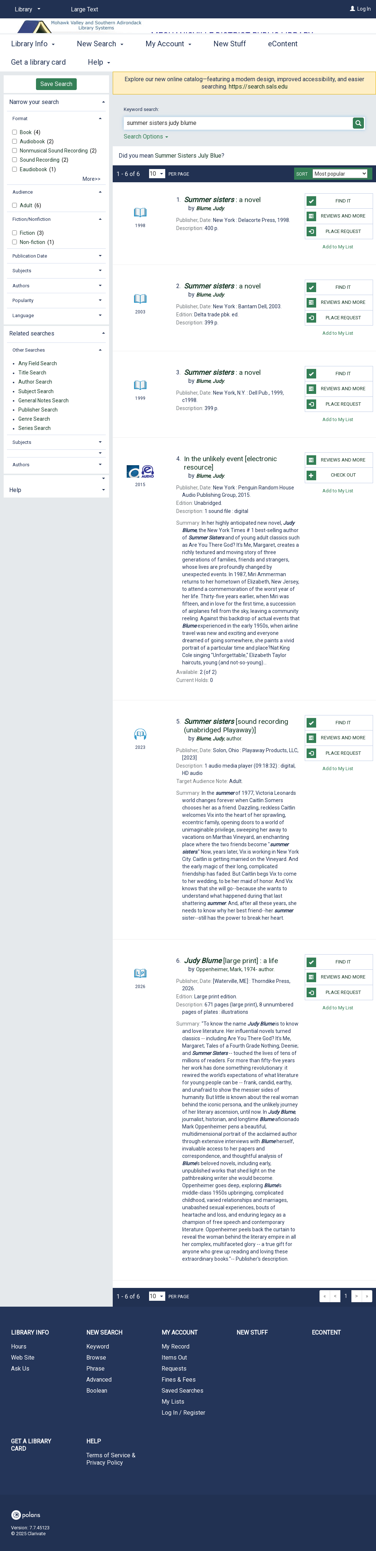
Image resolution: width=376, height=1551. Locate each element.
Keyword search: (142, 109)
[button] (56, 453)
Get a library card (31, 1445)
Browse (96, 1357)
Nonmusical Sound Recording (54, 151)
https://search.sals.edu (258, 86)
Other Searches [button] (28, 350)
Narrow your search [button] (34, 101)
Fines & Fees (179, 1379)
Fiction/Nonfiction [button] (31, 219)
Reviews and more (336, 216)
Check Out (331, 475)
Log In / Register (183, 1412)
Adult (26, 205)
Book (26, 132)
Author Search (35, 382)
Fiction (28, 233)
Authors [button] (20, 285)
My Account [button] (168, 61)
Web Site (23, 1357)
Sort (302, 174)
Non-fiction (33, 242)
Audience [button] (22, 192)
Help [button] (15, 490)
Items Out (174, 1357)
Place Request (334, 231)
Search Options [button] (146, 136)
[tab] (56, 101)
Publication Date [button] (29, 256)
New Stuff (229, 61)
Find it (329, 201)
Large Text (84, 9)
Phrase (95, 1368)
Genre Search (34, 419)
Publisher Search (38, 410)
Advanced (99, 1379)
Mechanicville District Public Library (232, 35)
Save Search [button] (56, 83)
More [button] (334, 62)
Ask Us (20, 1368)
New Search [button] (100, 61)
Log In (364, 9)
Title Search (32, 373)
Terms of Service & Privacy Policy (110, 1459)
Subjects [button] (21, 270)
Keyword (97, 1346)
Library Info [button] (33, 61)
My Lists (173, 1401)
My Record (175, 1346)
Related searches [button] (31, 333)
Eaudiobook (34, 169)
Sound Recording (40, 160)
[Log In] (352, 9)
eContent (283, 61)
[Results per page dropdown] (157, 173)
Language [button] (23, 315)
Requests (174, 1368)
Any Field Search (37, 363)
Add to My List (337, 246)
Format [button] (20, 118)
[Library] (26, 9)
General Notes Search (43, 400)
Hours (18, 1346)
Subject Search (36, 391)
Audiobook (33, 141)
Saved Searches (182, 1390)
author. (219, 739)
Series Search (34, 428)
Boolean (96, 1390)
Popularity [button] (22, 300)
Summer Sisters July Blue (188, 155)
